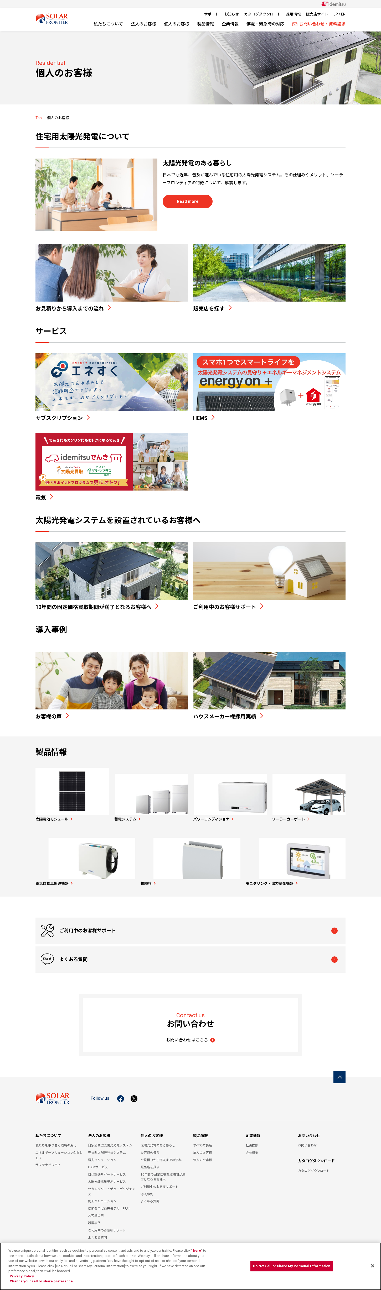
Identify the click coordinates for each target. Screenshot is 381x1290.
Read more (188, 201)
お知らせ (231, 14)
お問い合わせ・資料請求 (319, 24)
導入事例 (147, 1190)
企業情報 (230, 24)
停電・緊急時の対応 (265, 24)
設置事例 (94, 1219)
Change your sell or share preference (41, 1281)
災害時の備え (150, 1149)
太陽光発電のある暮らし (158, 1142)
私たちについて (108, 24)
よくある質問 (229, 955)
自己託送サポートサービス (107, 1171)
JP (335, 14)
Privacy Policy (22, 1276)
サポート (211, 14)
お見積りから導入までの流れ (161, 1156)
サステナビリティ (47, 1161)
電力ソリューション (102, 1156)
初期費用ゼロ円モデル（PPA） (109, 1205)
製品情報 (205, 24)
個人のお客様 (176, 24)
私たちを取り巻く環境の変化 (55, 1142)
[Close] (372, 1266)
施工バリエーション (102, 1198)
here (197, 1250)
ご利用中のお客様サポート (88, 955)
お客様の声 (96, 1212)
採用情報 (293, 14)
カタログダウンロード (262, 14)
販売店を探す (150, 1164)
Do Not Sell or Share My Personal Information (291, 1266)
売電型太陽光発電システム (107, 1149)
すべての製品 (202, 1142)
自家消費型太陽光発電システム (110, 1142)
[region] (190, 1266)
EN (343, 14)
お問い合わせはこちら (187, 1036)
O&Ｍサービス (98, 1164)
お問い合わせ (309, 1132)
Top (38, 118)
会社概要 (252, 1149)
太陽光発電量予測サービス (107, 1178)
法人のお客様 (143, 24)
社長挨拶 (252, 1142)
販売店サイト (317, 14)
